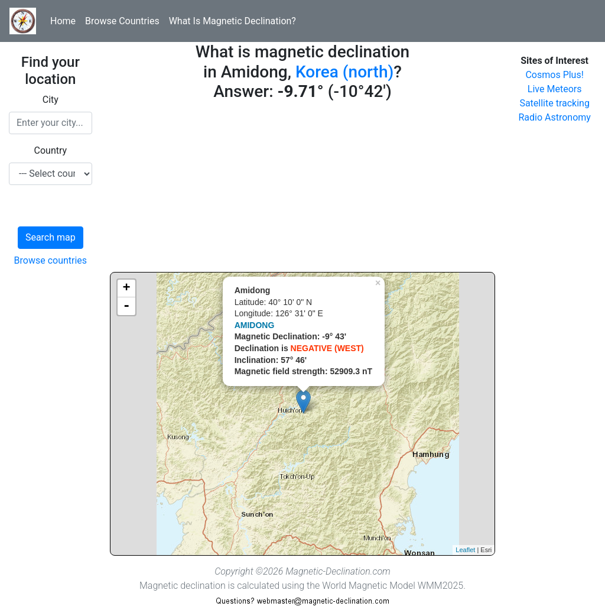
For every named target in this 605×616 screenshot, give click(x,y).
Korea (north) (344, 72)
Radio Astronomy (554, 117)
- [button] (126, 306)
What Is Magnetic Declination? (232, 21)
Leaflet (465, 549)
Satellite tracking (554, 103)
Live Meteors (555, 89)
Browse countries (50, 260)
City (50, 99)
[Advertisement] (303, 189)
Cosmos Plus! (554, 74)
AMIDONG (255, 325)
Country (50, 150)
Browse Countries (122, 21)
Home (63, 21)
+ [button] (127, 288)
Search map (50, 237)
